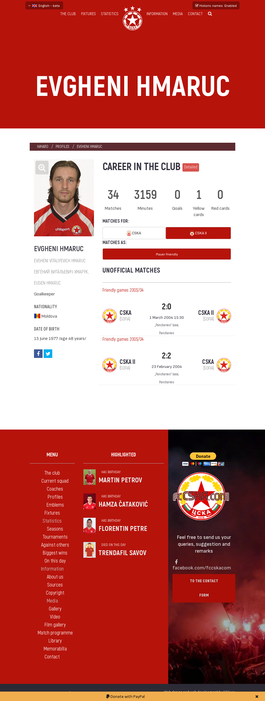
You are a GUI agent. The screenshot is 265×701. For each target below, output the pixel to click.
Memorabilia (55, 649)
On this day (55, 561)
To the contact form (204, 588)
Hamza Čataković (123, 504)
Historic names (216, 5)
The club (68, 14)
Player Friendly (167, 254)
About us (55, 577)
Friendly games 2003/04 (123, 290)
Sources (55, 585)
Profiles (62, 146)
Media (178, 14)
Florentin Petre (123, 529)
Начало (42, 146)
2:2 (166, 355)
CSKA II (198, 233)
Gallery (55, 609)
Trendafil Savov (122, 553)
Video (55, 617)
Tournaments (55, 537)
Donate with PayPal (125, 696)
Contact (195, 14)
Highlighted (123, 455)
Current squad (55, 481)
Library (55, 641)
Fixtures (88, 14)
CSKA (134, 233)
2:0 (166, 306)
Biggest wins (55, 553)
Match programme (55, 633)
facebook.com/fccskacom (201, 567)
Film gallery (55, 625)
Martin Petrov (120, 480)
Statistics (110, 14)
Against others (55, 545)
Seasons (55, 529)
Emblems (55, 505)
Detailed (190, 167)
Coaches (55, 489)
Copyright (55, 593)
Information (157, 14)
